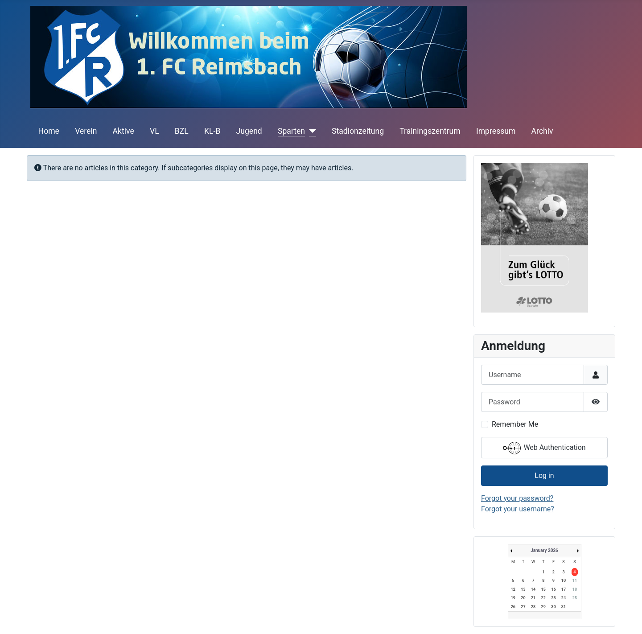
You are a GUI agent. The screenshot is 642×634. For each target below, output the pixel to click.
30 (553, 607)
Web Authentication (544, 448)
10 (563, 580)
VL (154, 131)
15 (543, 589)
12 (513, 589)
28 (533, 607)
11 (574, 580)
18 (574, 589)
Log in (544, 475)
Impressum (496, 131)
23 (553, 598)
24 (563, 598)
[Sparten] (310, 131)
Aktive (123, 131)
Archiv (542, 131)
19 (513, 598)
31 (563, 607)
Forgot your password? (517, 498)
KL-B (212, 131)
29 (543, 607)
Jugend (249, 131)
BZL (182, 131)
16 (553, 589)
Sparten (291, 131)
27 (523, 607)
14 (533, 589)
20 (523, 598)
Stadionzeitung (358, 131)
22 (543, 598)
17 (563, 589)
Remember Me (515, 424)
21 (533, 598)
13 (523, 589)
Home (48, 131)
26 (513, 607)
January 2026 (544, 550)
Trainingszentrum (429, 131)
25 (574, 598)
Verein (86, 131)
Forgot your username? (517, 509)
